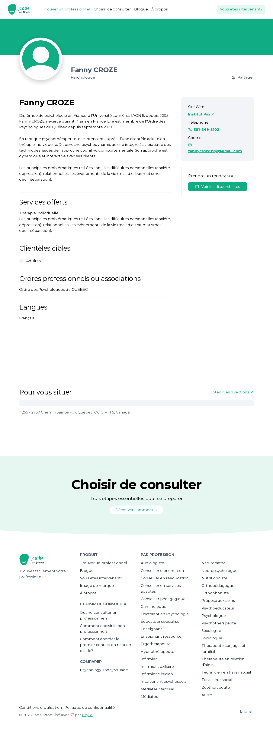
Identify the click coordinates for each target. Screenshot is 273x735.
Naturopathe (214, 563)
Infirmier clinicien (157, 674)
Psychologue (214, 616)
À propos (159, 9)
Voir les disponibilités (217, 186)
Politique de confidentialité (90, 707)
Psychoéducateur (218, 608)
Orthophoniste (215, 593)
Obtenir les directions (231, 392)
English (247, 711)
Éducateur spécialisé (160, 621)
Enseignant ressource (161, 636)
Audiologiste (152, 563)
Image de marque (97, 585)
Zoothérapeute (216, 687)
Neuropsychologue (220, 570)
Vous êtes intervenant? (241, 9)
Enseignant (151, 629)
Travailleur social (217, 680)
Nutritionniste (214, 578)
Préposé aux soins (218, 600)
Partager (242, 77)
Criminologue (153, 606)
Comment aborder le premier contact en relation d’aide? (105, 645)
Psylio (87, 715)
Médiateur (150, 696)
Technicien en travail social (226, 672)
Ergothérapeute (156, 644)
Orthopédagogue (218, 585)
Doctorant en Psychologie (165, 614)
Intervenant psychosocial (164, 681)
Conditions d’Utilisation (40, 707)
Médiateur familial (157, 689)
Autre (207, 695)
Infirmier (149, 659)
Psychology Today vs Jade (104, 670)
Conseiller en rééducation (165, 578)
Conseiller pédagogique (163, 599)
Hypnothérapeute (157, 651)
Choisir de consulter (112, 9)
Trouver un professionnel (66, 9)
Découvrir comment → (136, 510)
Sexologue (211, 630)
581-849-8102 (203, 129)
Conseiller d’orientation (162, 570)
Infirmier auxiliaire (157, 666)
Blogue (141, 9)
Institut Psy (201, 114)
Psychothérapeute (219, 623)
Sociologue (212, 638)
